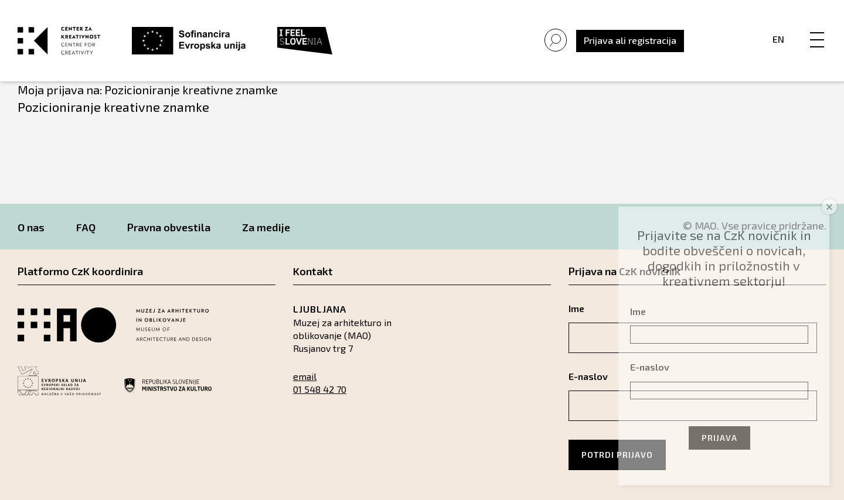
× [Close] (829, 207)
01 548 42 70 (319, 389)
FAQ (86, 227)
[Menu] (817, 27)
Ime (638, 311)
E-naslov (649, 366)
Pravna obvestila (168, 227)
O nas (31, 227)
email (304, 376)
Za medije (266, 227)
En (778, 38)
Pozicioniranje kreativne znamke (113, 106)
